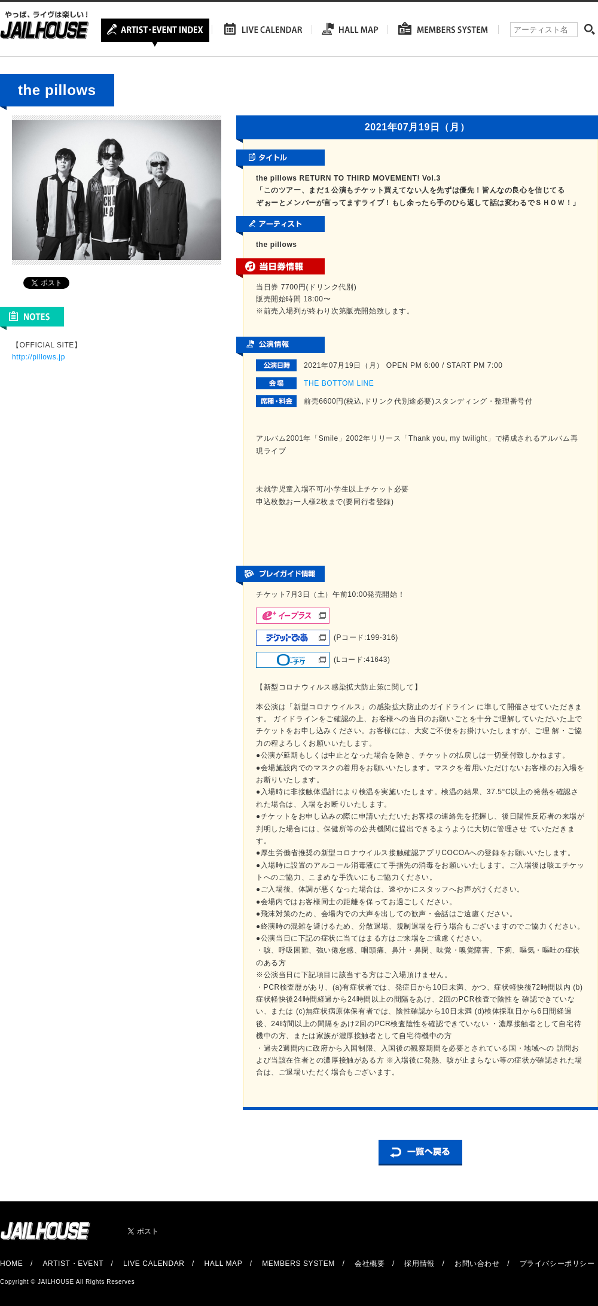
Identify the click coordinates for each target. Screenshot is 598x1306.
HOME (11, 1263)
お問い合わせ (477, 1263)
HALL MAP (224, 1263)
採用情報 (419, 1263)
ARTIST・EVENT (72, 1263)
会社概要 (370, 1263)
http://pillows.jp (38, 357)
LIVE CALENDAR (154, 1263)
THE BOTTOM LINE (339, 383)
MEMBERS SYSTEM (298, 1263)
